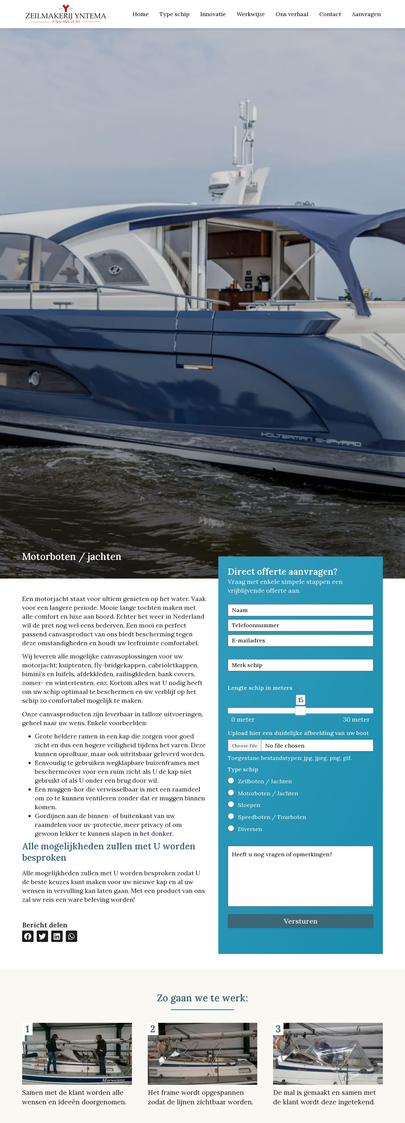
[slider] (300, 710)
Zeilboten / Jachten (265, 781)
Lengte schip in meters (260, 687)
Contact (330, 14)
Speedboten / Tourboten (272, 817)
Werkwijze (251, 14)
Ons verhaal (292, 14)
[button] (28, 936)
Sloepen (249, 805)
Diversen (250, 829)
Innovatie (213, 14)
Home (141, 14)
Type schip (174, 14)
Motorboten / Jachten (268, 793)
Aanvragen (366, 14)
